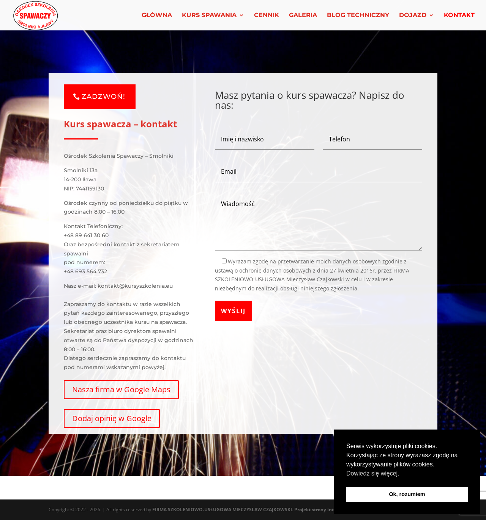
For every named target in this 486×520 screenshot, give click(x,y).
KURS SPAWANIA (209, 16)
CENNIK (266, 16)
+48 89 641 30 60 (86, 235)
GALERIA (303, 16)
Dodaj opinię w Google (111, 418)
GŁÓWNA (157, 16)
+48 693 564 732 (85, 271)
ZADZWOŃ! (103, 96)
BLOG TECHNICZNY (358, 16)
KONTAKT (459, 16)
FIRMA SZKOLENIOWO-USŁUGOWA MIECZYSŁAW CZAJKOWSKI (222, 509)
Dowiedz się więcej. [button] (372, 473)
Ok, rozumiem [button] (407, 494)
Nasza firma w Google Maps (121, 389)
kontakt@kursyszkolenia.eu (135, 285)
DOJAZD (412, 16)
